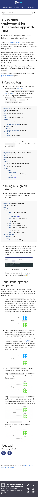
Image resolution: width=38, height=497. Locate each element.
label (6, 93)
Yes (3, 453)
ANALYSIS (26, 341)
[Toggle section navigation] (34, 13)
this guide (20, 89)
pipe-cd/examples (7, 76)
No (10, 453)
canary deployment (14, 42)
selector (13, 93)
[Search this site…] (17, 13)
